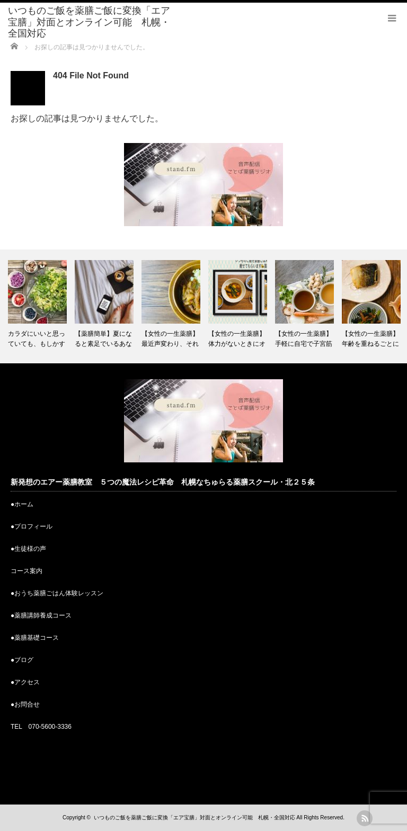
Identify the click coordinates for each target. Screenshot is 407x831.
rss (365, 818)
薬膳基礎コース (36, 637)
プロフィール (33, 526)
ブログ (23, 660)
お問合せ (27, 704)
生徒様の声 (30, 548)
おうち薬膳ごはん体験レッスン (58, 593)
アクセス (27, 682)
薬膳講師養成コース (43, 615)
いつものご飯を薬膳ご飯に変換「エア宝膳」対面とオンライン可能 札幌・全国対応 (89, 22)
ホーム (23, 504)
